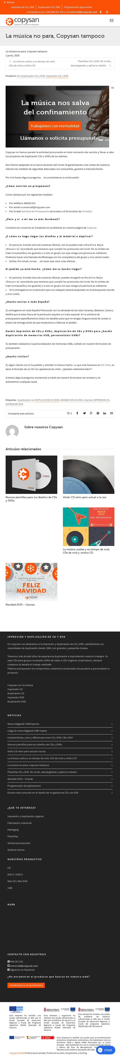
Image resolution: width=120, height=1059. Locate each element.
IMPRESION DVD (14, 404)
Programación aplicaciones (78, 7)
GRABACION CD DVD (71, 400)
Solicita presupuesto (18, 843)
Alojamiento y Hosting (76, 1053)
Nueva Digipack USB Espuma (23, 724)
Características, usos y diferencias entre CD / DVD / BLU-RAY (40, 737)
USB (9, 888)
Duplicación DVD (16, 701)
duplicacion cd (26, 400)
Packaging (13, 830)
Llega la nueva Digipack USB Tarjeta (27, 731)
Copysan (92, 228)
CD (18, 76)
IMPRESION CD (101, 400)
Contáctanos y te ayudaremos (26, 985)
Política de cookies (55, 1053)
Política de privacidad (35, 1053)
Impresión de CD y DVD (22, 7)
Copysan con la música (20, 685)
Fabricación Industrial (19, 823)
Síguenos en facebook (22, 970)
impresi (88, 400)
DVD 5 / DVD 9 (15, 874)
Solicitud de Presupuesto (35, 211)
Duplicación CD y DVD (49, 7)
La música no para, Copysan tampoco (28, 765)
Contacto (87, 211)
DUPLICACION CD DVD (47, 400)
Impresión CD (15, 689)
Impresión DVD (15, 697)
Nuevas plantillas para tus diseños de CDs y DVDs (34, 744)
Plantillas (12, 836)
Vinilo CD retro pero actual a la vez (84, 497)
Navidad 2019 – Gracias (20, 604)
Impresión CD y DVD (57, 76)
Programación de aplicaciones (24, 786)
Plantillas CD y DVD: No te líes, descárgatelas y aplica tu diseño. (42, 772)
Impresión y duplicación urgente (25, 816)
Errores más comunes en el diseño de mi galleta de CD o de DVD (42, 792)
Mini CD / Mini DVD (17, 881)
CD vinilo (106, 365)
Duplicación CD (15, 693)
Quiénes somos (16, 850)
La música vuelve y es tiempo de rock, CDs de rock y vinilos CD (42, 758)
